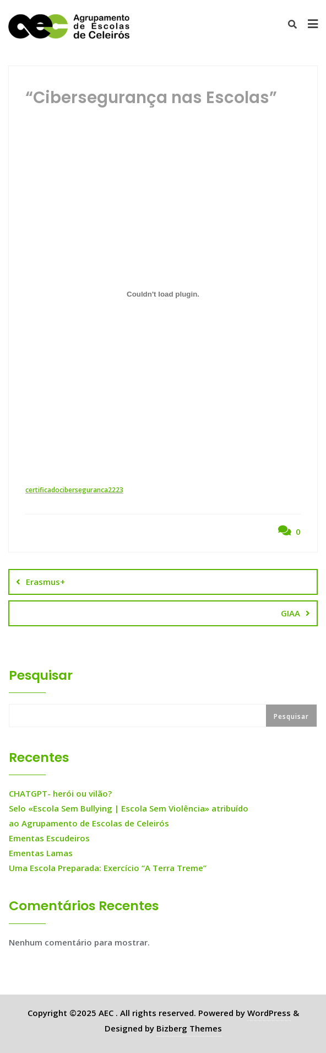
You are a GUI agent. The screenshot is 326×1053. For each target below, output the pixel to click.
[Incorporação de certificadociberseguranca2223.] (163, 294)
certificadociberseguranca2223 (74, 490)
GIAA (290, 613)
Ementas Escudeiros (49, 838)
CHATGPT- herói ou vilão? (60, 793)
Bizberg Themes (189, 1028)
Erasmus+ (45, 581)
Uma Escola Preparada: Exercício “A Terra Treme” (108, 867)
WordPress (269, 1012)
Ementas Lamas (41, 852)
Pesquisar (41, 675)
